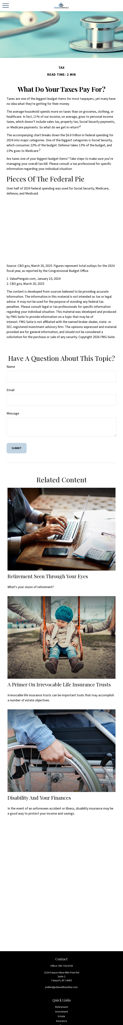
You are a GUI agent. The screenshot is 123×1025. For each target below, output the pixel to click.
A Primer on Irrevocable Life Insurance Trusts (59, 684)
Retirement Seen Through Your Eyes (47, 576)
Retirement (61, 1007)
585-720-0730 (65, 966)
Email (10, 390)
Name (11, 366)
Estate (61, 1016)
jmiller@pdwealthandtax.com (61, 987)
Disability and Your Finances (39, 797)
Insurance (61, 1021)
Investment (61, 1012)
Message (13, 413)
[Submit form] (17, 448)
